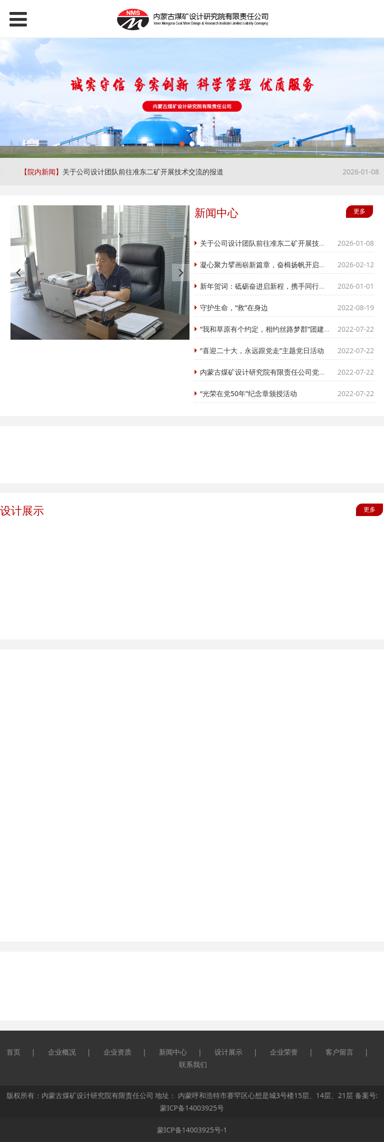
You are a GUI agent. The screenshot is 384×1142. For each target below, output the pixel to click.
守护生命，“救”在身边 (234, 307)
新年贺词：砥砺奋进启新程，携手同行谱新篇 (270, 286)
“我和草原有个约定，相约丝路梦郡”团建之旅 (269, 329)
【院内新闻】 (41, 171)
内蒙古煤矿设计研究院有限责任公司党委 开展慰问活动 (285, 372)
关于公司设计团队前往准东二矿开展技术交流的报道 (143, 171)
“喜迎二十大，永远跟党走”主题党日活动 (262, 350)
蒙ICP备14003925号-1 (192, 1130)
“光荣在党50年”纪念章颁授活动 (249, 393)
